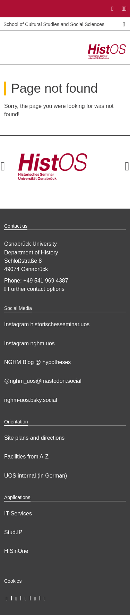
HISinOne (16, 551)
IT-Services (18, 513)
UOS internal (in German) (35, 476)
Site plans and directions (34, 438)
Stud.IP (13, 532)
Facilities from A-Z (26, 457)
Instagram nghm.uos (29, 343)
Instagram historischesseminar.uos (46, 324)
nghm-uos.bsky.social (30, 400)
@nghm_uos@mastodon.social (42, 381)
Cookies (13, 581)
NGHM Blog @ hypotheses (37, 362)
